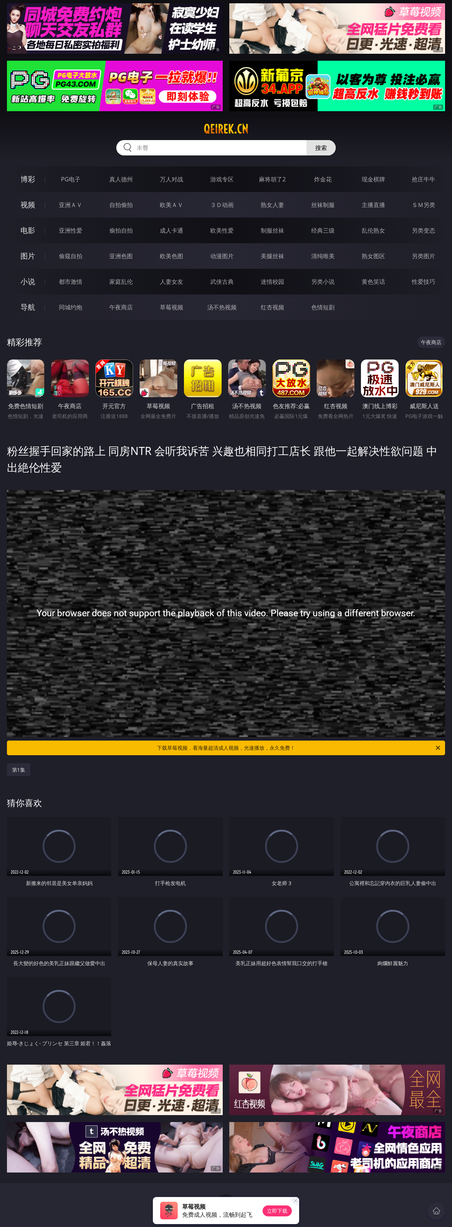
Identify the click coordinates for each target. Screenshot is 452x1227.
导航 (27, 307)
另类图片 (423, 256)
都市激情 (70, 282)
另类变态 (423, 230)
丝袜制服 (323, 205)
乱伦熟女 (373, 230)
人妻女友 (171, 282)
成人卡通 (171, 230)
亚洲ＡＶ (70, 205)
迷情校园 (272, 282)
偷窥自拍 (70, 256)
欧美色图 (171, 256)
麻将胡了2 (272, 179)
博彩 (27, 179)
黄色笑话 (373, 282)
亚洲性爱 (70, 230)
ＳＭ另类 (423, 205)
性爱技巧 (423, 282)
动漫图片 (222, 256)
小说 (27, 281)
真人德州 (121, 179)
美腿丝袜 (272, 256)
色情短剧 (323, 307)
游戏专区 (222, 179)
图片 (27, 256)
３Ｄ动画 (222, 205)
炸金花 (323, 179)
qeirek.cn (226, 129)
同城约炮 (70, 307)
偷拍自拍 (121, 230)
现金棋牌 (373, 179)
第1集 (18, 769)
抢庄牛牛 (423, 179)
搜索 (321, 148)
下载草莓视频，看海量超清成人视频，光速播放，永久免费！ (299, 748)
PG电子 (70, 179)
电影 (27, 230)
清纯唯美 (323, 256)
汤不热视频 (222, 307)
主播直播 (373, 205)
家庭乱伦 (121, 282)
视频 (27, 205)
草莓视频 (171, 307)
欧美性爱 (222, 230)
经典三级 (323, 230)
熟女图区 (373, 256)
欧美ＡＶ (171, 205)
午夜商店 (121, 307)
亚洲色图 (121, 256)
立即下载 (277, 1210)
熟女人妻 (272, 205)
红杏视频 (272, 307)
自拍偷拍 (121, 205)
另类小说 (323, 282)
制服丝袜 (272, 230)
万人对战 (171, 179)
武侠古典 (222, 282)
